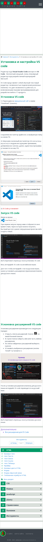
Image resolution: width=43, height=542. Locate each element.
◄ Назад (13, 443)
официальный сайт (21, 101)
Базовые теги (8, 454)
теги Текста (7, 456)
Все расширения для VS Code (17, 432)
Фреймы (6, 466)
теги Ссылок (7, 461)
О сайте (10, 534)
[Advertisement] (21, 31)
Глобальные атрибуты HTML (13, 475)
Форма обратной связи (11, 473)
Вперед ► (29, 443)
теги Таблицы (8, 463)
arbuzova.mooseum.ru (29, 540)
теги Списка (7, 458)
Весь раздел (7, 479)
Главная (5, 57)
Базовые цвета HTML (11, 468)
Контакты (29, 534)
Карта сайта (19, 534)
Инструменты (14, 57)
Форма (5, 470)
